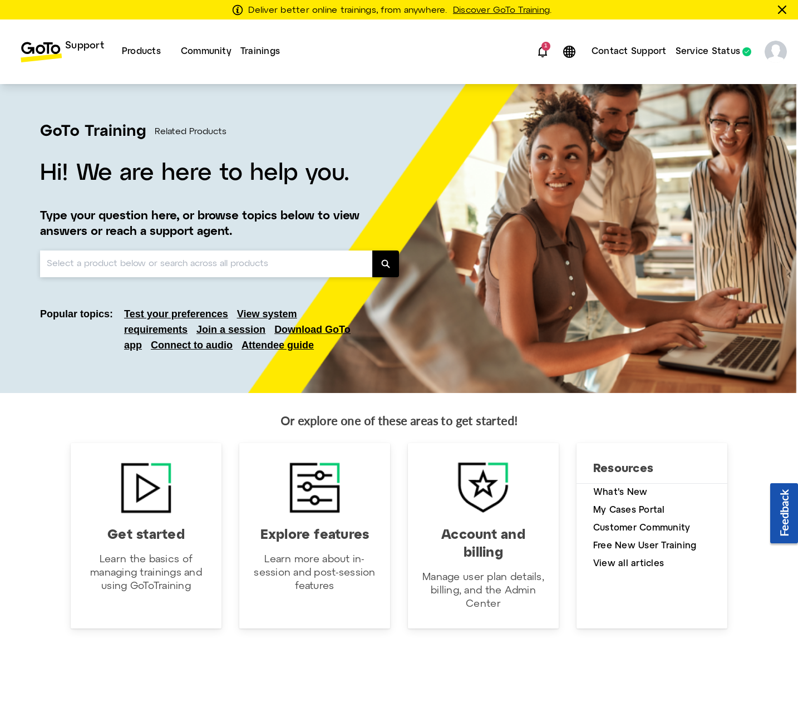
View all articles (628, 563)
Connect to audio (192, 345)
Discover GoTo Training (501, 10)
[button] (542, 51)
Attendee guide (278, 345)
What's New (620, 492)
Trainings (260, 51)
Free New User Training (644, 546)
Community (206, 51)
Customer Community (641, 528)
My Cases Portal (629, 510)
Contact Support (629, 51)
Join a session (230, 329)
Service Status (708, 51)
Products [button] (141, 51)
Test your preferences (176, 314)
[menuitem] (62, 51)
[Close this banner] (784, 9)
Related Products (190, 131)
